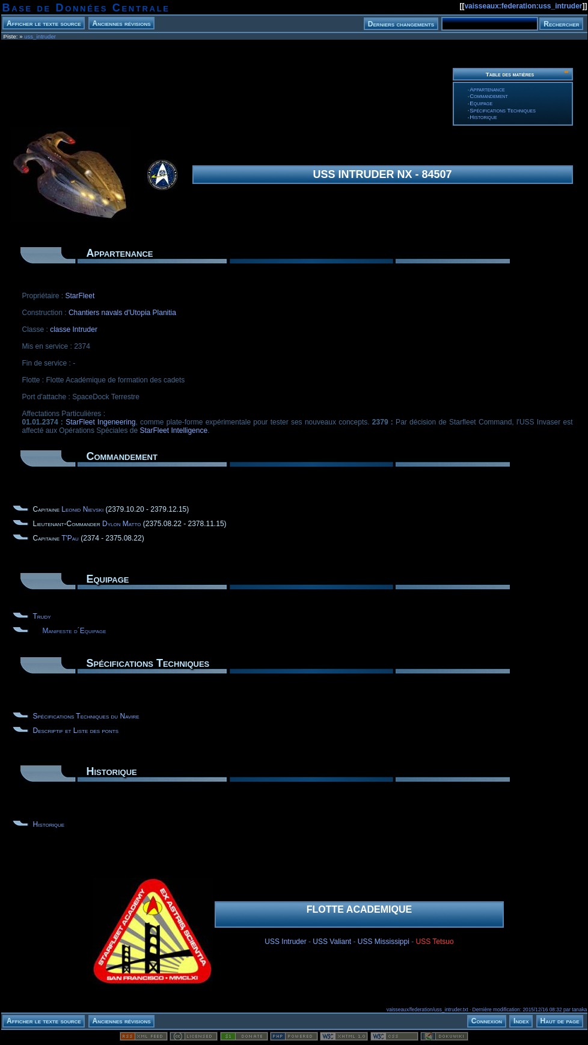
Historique (483, 117)
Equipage (481, 103)
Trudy (42, 616)
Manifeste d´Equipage (74, 631)
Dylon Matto (121, 523)
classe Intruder (73, 329)
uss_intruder (40, 36)
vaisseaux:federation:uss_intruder (523, 6)
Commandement (488, 96)
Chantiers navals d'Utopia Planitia (122, 312)
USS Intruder (285, 941)
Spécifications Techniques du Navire (86, 716)
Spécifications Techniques (503, 110)
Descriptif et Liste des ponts (75, 730)
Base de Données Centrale (86, 8)
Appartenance (487, 89)
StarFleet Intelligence (173, 430)
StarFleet (80, 296)
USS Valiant (332, 941)
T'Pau (70, 538)
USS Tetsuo (435, 941)
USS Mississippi (383, 941)
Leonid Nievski (82, 509)
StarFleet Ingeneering (100, 422)
